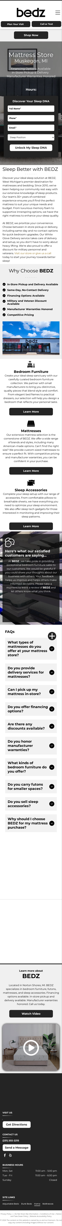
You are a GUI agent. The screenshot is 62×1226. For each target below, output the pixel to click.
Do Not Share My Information (26, 1214)
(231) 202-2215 (11, 1140)
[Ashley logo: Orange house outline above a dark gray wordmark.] (17, 908)
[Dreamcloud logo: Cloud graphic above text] (45, 908)
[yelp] (10, 1155)
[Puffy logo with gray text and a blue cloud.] (45, 939)
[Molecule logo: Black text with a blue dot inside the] (45, 923)
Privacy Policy (6, 1214)
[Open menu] (57, 12)
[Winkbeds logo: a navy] (17, 955)
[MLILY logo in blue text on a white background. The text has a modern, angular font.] (17, 923)
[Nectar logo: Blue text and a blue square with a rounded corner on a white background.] (17, 939)
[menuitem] (12, 1204)
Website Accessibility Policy (40, 1216)
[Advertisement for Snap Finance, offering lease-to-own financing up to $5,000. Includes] (44, 855)
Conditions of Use (47, 1214)
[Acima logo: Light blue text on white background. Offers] (18, 881)
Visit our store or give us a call (32, 253)
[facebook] (5, 1155)
